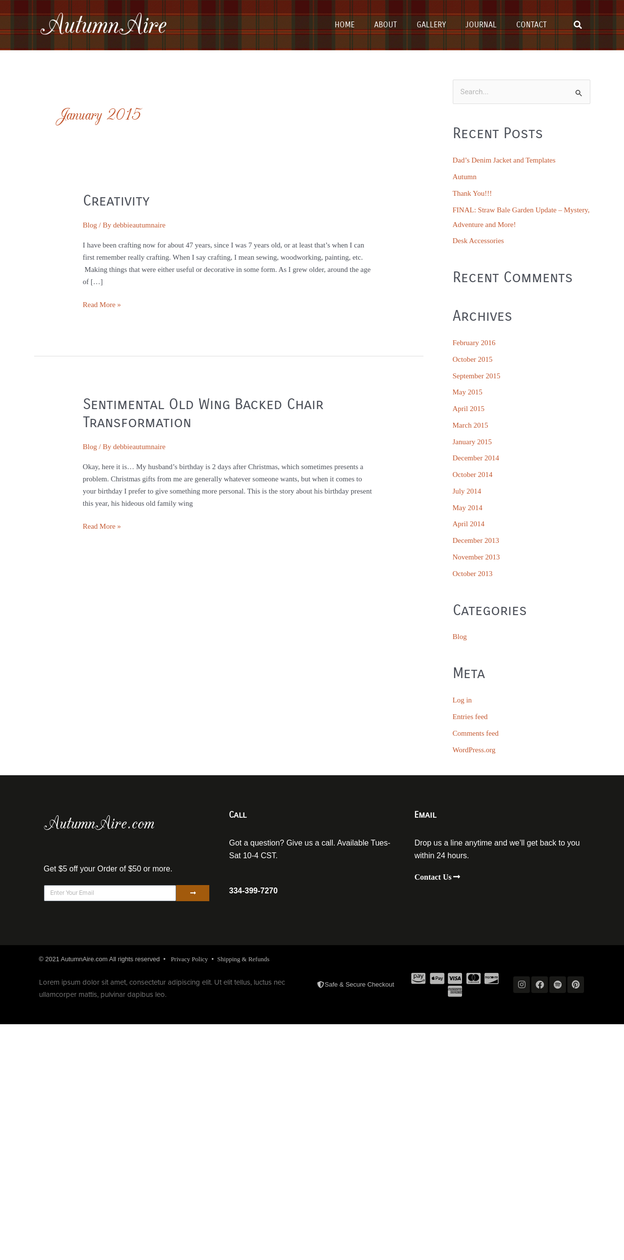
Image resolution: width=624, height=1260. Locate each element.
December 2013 (476, 540)
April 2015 (468, 409)
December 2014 (476, 458)
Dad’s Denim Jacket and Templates (504, 160)
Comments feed (476, 733)
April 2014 (468, 524)
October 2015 (473, 359)
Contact (531, 24)
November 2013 (476, 557)
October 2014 (473, 474)
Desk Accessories (478, 241)
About (385, 24)
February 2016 (474, 343)
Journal (481, 24)
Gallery (431, 24)
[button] (577, 25)
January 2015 (472, 442)
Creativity (116, 200)
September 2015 (477, 376)
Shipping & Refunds (243, 959)
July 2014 (467, 491)
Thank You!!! (472, 193)
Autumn (465, 177)
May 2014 (468, 508)
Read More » (102, 304)
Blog (90, 225)
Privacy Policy (189, 959)
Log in (462, 700)
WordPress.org (474, 750)
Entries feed (470, 717)
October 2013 (473, 574)
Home (345, 24)
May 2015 (468, 392)
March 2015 (470, 425)
